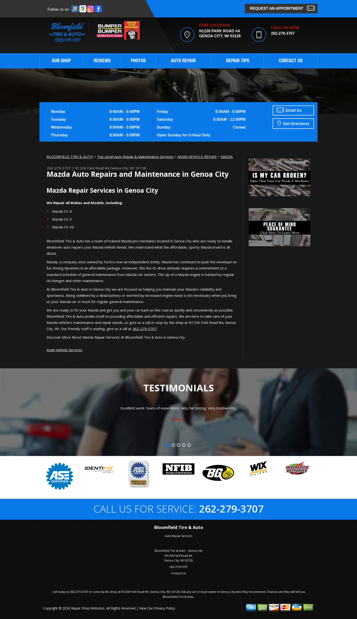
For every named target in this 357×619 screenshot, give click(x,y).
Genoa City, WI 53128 (128, 168)
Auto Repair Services (178, 536)
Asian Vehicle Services (64, 349)
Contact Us (178, 573)
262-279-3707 (283, 33)
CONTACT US (291, 61)
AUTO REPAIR (183, 61)
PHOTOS (138, 61)
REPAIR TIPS (237, 61)
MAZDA (227, 156)
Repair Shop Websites (88, 608)
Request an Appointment (282, 7)
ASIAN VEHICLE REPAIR (197, 156)
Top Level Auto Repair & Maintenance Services (135, 156)
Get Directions (293, 123)
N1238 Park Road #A (92, 168)
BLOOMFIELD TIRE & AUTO (70, 156)
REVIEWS (102, 61)
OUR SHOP (61, 61)
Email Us (289, 110)
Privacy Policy (164, 608)
